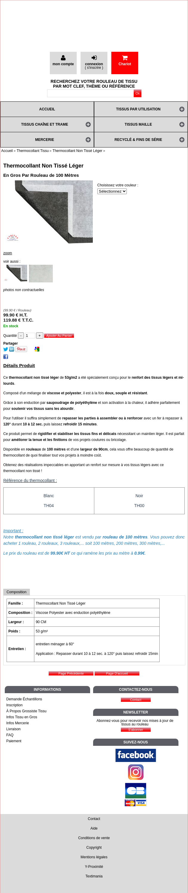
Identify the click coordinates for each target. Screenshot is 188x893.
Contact (94, 819)
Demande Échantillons (24, 699)
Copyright (93, 847)
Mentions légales (94, 857)
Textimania (93, 876)
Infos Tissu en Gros (21, 717)
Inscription (14, 705)
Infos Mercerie (17, 723)
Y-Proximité (94, 867)
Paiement (13, 741)
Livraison (13, 729)
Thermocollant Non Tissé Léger (43, 166)
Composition (17, 592)
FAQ (9, 735)
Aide (94, 828)
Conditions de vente (94, 838)
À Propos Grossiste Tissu (26, 711)
